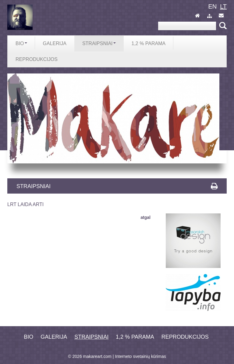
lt (223, 6)
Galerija (54, 337)
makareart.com (97, 356)
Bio (28, 337)
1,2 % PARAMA (135, 337)
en (212, 6)
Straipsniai (91, 337)
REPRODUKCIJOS (185, 337)
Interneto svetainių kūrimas (140, 356)
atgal (145, 217)
